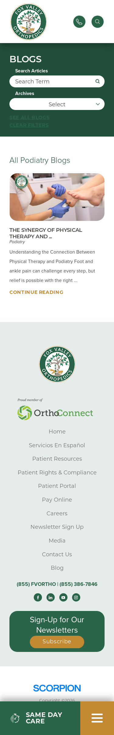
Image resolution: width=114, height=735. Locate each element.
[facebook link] (38, 597)
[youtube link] (63, 597)
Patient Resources (57, 458)
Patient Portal (57, 486)
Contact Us (57, 554)
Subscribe (57, 641)
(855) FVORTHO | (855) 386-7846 (57, 584)
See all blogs (29, 117)
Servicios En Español (57, 445)
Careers (57, 513)
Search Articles (31, 71)
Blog (57, 568)
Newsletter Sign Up (57, 527)
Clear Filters (29, 125)
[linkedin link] (51, 597)
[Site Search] (98, 22)
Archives (24, 93)
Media (57, 540)
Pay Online (57, 499)
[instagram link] (76, 597)
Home (57, 431)
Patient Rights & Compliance (57, 472)
